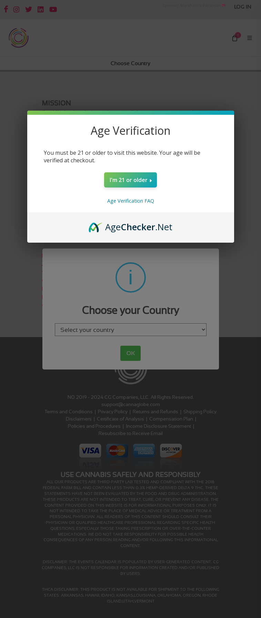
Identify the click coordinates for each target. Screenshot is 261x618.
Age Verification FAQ (130, 200)
